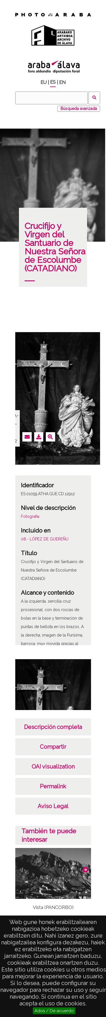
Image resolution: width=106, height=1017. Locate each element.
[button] (85, 870)
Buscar (94, 98)
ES (53, 82)
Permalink (53, 786)
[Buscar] (51, 98)
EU (43, 82)
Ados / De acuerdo (54, 1010)
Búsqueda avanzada (78, 108)
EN (62, 82)
